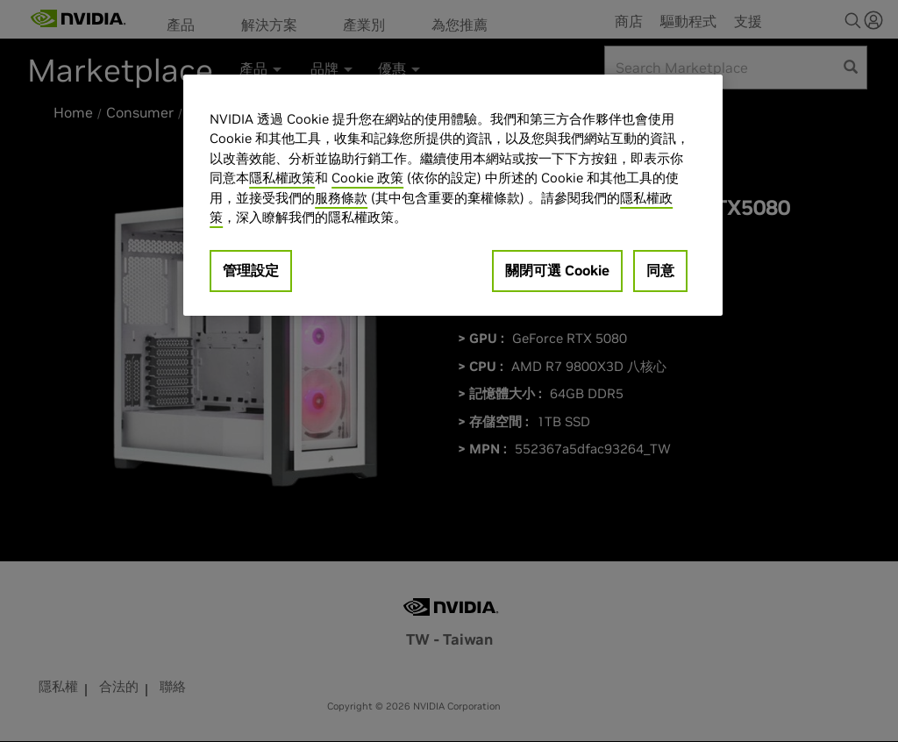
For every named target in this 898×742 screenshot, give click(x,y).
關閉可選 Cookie (557, 270)
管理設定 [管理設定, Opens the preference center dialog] (251, 270)
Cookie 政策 (367, 177)
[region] (452, 195)
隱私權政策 (282, 177)
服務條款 (341, 197)
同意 (660, 270)
